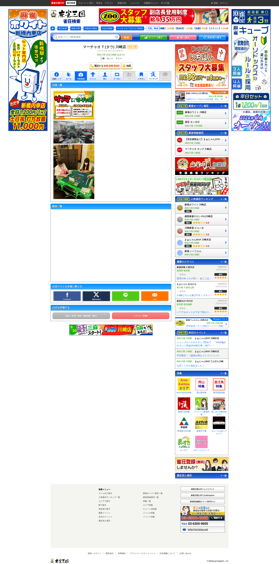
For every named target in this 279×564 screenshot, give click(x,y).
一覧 (223, 106)
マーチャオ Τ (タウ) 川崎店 (130, 28)
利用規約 (122, 553)
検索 (126, 37)
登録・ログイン (94, 553)
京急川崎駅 (107, 28)
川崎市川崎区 (91, 28)
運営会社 (110, 553)
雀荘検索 (62, 28)
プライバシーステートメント (142, 553)
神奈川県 (75, 28)
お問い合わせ (185, 553)
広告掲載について (167, 553)
